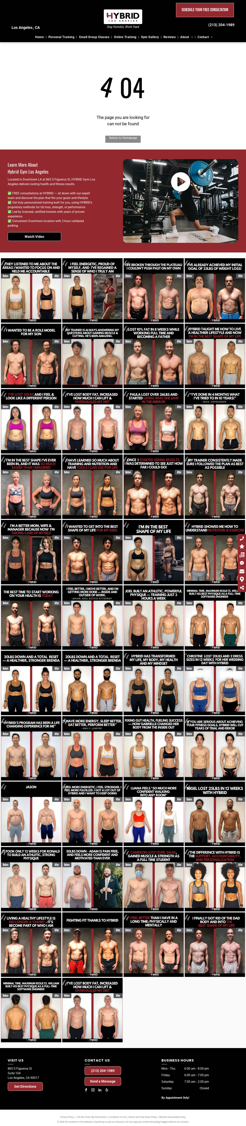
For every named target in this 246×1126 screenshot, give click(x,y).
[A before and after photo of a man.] (154, 290)
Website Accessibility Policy (172, 1116)
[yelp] (106, 1090)
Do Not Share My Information (92, 1116)
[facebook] (86, 1090)
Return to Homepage (123, 138)
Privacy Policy (67, 1116)
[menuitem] (40, 37)
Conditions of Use (117, 1116)
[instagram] (93, 1090)
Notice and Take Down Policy (143, 1116)
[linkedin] (99, 1090)
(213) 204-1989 (221, 25)
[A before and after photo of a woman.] (31, 290)
